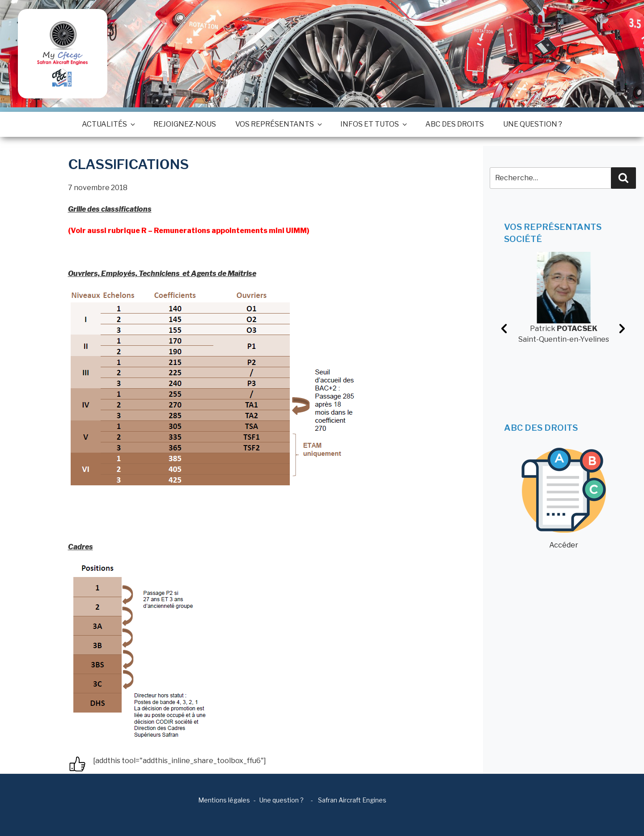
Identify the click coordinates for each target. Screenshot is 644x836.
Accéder (563, 498)
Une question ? (532, 124)
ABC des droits (454, 124)
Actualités (108, 124)
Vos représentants (278, 124)
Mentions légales (224, 800)
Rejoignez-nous (184, 124)
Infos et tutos (373, 124)
